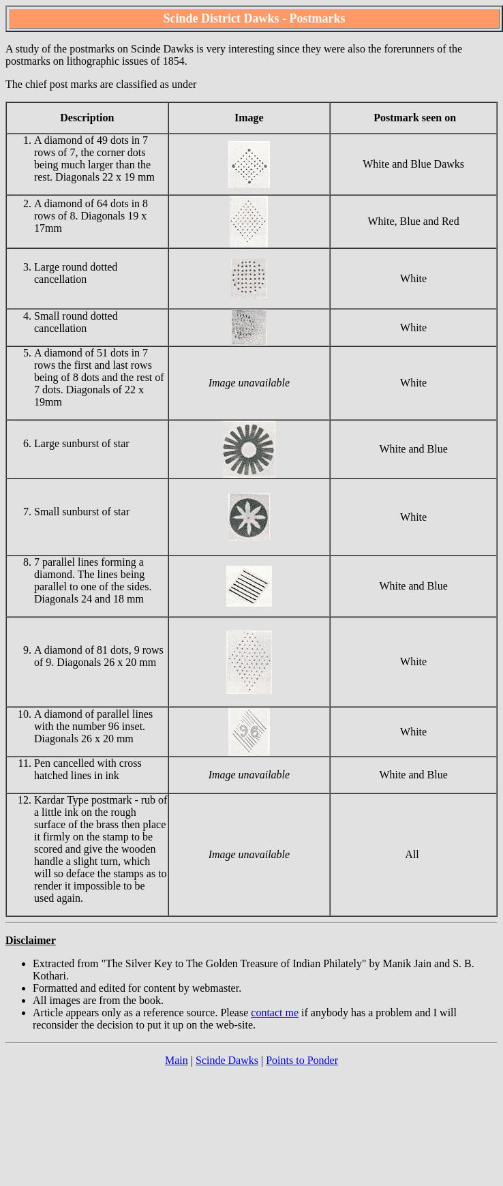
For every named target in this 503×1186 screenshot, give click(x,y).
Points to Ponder (302, 1060)
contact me (275, 1012)
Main (176, 1060)
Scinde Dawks (227, 1060)
